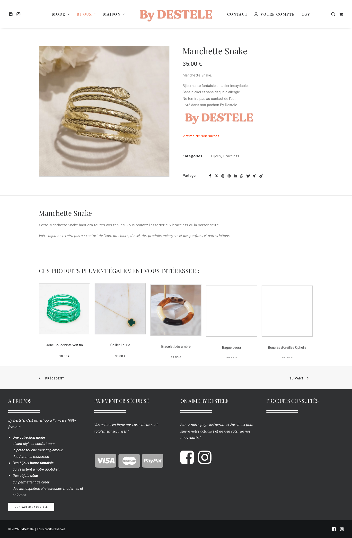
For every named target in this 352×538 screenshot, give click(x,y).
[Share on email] (261, 176)
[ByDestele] (176, 14)
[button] (11, 14)
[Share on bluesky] (248, 176)
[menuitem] (11, 14)
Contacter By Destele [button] (31, 507)
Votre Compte (278, 14)
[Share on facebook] (210, 176)
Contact (237, 14)
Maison (114, 14)
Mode (61, 14)
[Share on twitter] (216, 176)
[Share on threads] (223, 176)
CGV (305, 14)
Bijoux (86, 14)
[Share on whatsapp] (242, 176)
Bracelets (231, 155)
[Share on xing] (254, 176)
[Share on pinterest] (229, 176)
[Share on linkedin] (235, 176)
